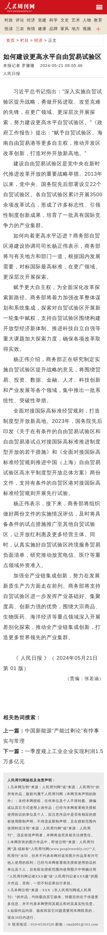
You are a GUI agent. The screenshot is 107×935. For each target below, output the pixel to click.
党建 (42, 20)
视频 (87, 28)
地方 (76, 28)
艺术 (76, 20)
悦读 (9, 28)
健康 (42, 28)
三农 (20, 28)
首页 (10, 40)
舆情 (31, 28)
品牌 (53, 28)
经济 (31, 20)
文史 (64, 20)
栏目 (24, 40)
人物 (87, 20)
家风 (64, 28)
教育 (98, 20)
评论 (20, 20)
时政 (9, 20)
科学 (53, 20)
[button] (98, 28)
